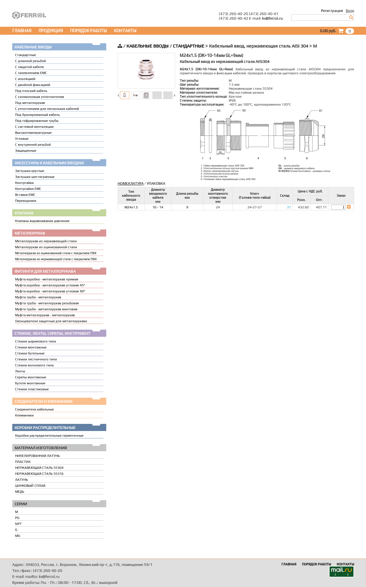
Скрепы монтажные (30, 377)
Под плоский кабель (31, 91)
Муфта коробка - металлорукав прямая (46, 279)
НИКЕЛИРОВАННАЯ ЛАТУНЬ (37, 456)
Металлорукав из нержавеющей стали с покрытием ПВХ (56, 259)
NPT (18, 524)
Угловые (21, 139)
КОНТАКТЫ (125, 30)
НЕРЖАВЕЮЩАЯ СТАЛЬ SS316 (39, 474)
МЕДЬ (19, 492)
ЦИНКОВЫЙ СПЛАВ (30, 486)
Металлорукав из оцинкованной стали (46, 247)
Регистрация (332, 11)
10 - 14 (157, 207)
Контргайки (24, 183)
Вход (350, 11)
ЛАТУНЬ (21, 480)
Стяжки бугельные (29, 353)
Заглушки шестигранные (34, 177)
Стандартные (25, 55)
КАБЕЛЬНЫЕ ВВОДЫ (147, 46)
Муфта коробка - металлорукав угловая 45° (50, 285)
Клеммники (24, 415)
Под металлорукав (30, 103)
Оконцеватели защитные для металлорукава (51, 321)
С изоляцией (25, 79)
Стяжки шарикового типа (35, 341)
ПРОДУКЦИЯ (50, 30)
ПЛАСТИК (22, 462)
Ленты (20, 371)
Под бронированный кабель (37, 115)
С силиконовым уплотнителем (39, 97)
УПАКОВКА (156, 183)
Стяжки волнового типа (34, 365)
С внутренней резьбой (33, 145)
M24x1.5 (131, 207)
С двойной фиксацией (32, 85)
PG (17, 518)
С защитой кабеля (29, 67)
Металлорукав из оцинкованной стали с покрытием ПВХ (56, 253)
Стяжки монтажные (30, 347)
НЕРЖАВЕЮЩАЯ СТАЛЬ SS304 (39, 468)
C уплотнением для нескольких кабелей (47, 109)
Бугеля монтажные (30, 383)
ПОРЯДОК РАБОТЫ (88, 30)
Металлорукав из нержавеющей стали (46, 241)
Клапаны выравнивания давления (42, 221)
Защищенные (25, 151)
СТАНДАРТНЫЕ (188, 46)
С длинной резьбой (30, 61)
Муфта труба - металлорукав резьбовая (47, 303)
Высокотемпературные (33, 133)
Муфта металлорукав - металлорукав (45, 315)
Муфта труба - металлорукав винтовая (46, 309)
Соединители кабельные (34, 409)
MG (17, 536)
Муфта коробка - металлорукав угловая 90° (50, 291)
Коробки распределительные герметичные (49, 436)
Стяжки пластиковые (32, 389)
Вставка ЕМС (25, 195)
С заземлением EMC (31, 73)
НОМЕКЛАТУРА (131, 183)
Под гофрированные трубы (36, 121)
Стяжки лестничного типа (36, 359)
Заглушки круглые (29, 171)
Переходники (25, 201)
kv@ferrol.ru (272, 18)
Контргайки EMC (28, 189)
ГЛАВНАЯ (21, 30)
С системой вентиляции (34, 127)
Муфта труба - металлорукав (38, 297)
